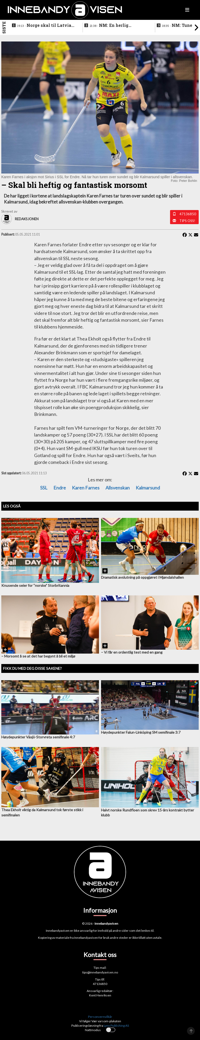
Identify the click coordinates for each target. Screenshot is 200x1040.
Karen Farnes (85, 488)
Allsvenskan (117, 488)
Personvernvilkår (100, 1017)
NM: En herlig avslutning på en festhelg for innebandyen (117, 25)
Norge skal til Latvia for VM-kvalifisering (44, 25)
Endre (59, 488)
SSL (43, 488)
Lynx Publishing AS (116, 1025)
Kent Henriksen (100, 995)
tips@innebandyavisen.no (100, 972)
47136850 (187, 214)
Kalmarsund (148, 488)
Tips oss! (187, 221)
